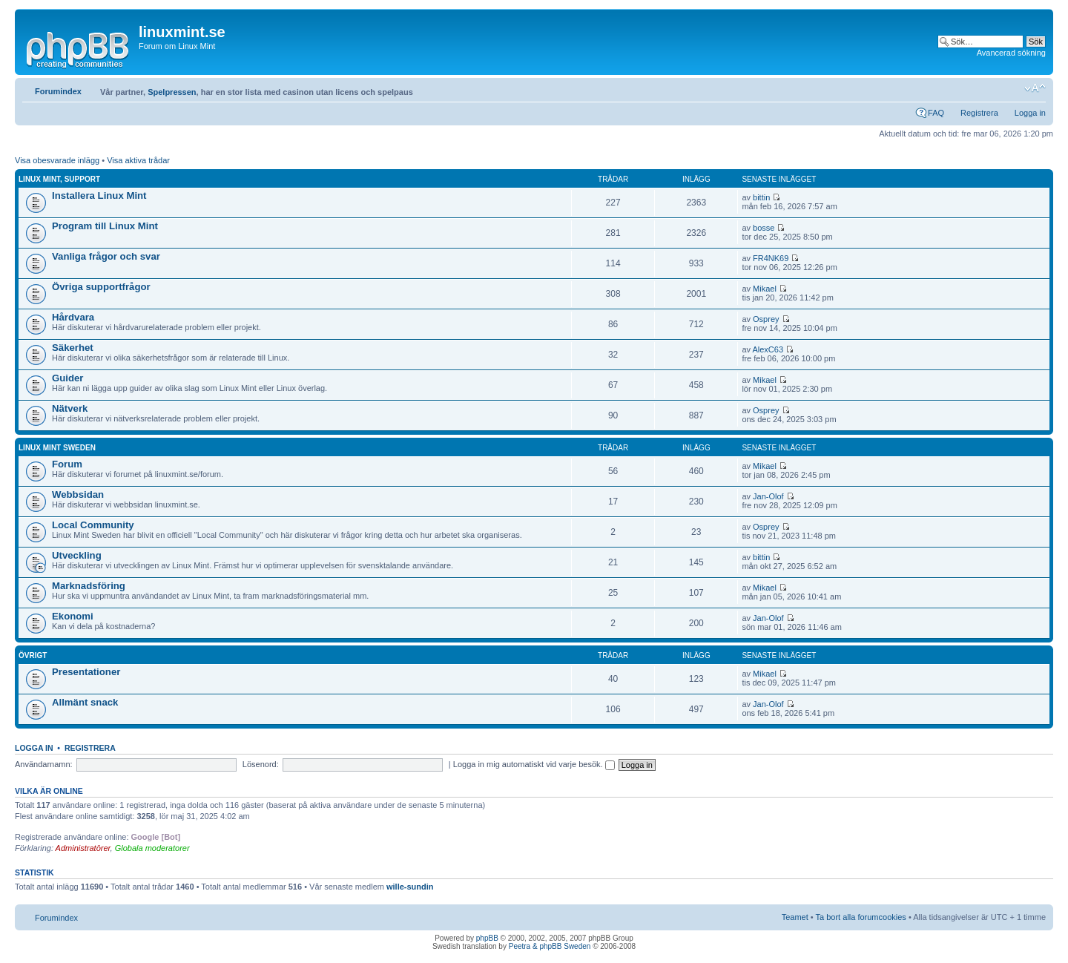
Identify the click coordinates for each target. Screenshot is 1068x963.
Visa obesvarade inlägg (57, 160)
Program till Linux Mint (105, 225)
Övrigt (33, 655)
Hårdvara (73, 317)
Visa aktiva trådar (138, 160)
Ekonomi (72, 616)
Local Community (93, 524)
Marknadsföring (88, 585)
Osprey (766, 319)
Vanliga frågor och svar (106, 256)
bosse (763, 227)
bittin (761, 197)
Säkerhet (72, 347)
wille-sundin (410, 886)
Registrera (979, 112)
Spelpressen (172, 92)
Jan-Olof (768, 496)
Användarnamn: (44, 764)
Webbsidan (78, 494)
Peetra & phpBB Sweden (550, 946)
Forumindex (58, 91)
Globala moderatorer (152, 848)
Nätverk (70, 408)
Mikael (765, 288)
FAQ (936, 112)
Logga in (1030, 112)
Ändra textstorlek (1035, 88)
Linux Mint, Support (59, 179)
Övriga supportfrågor (101, 286)
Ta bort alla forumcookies (861, 917)
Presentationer (86, 671)
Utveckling (77, 555)
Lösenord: (261, 764)
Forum (67, 464)
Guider (68, 378)
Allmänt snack (85, 702)
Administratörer (83, 848)
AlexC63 (767, 349)
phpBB (487, 938)
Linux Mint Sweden (57, 448)
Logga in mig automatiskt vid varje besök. (534, 764)
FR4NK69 (770, 258)
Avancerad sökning (1011, 52)
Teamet (795, 917)
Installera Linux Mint (99, 195)
